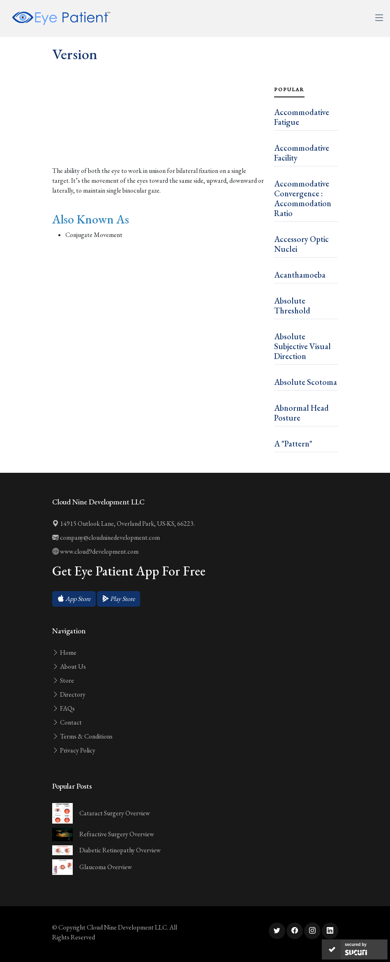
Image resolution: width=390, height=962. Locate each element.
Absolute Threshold (292, 305)
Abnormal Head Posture (301, 413)
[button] (74, 599)
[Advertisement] (158, 132)
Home (64, 652)
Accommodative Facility (301, 153)
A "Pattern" (293, 443)
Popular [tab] (289, 89)
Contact (67, 722)
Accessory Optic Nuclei (301, 244)
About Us (69, 666)
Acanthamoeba (299, 274)
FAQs (63, 708)
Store (63, 680)
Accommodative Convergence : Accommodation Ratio (302, 198)
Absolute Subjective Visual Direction (302, 346)
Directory (68, 694)
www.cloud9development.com (95, 551)
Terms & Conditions (82, 736)
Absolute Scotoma (305, 382)
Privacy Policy (73, 750)
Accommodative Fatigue (301, 117)
